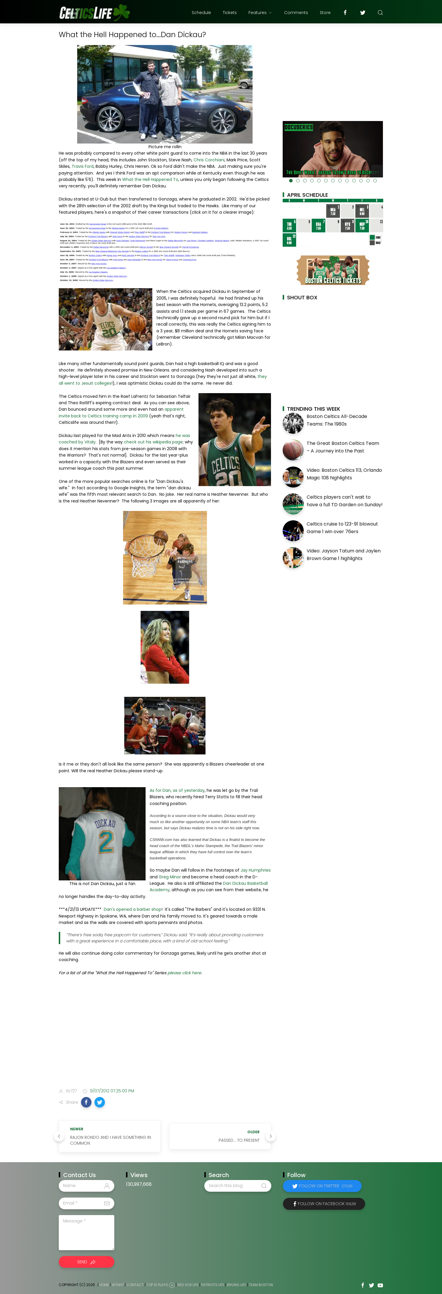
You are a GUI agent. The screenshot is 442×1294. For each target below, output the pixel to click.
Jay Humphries (256, 870)
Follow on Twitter (326, 1186)
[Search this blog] (237, 1186)
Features (260, 12)
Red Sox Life (187, 1284)
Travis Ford (83, 166)
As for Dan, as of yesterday (177, 790)
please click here (184, 973)
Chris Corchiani (209, 160)
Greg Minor (170, 877)
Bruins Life (236, 1284)
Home (104, 1284)
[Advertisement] (165, 1037)
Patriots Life (212, 1284)
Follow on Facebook (327, 1204)
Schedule (201, 12)
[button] (86, 1102)
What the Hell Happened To (150, 179)
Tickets (230, 12)
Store (325, 12)
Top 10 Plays (157, 1284)
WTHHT (118, 1284)
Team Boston (261, 1284)
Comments (296, 12)
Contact (135, 1284)
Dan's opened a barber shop (132, 909)
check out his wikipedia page (153, 442)
